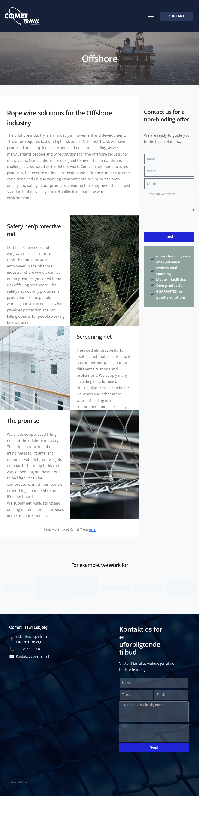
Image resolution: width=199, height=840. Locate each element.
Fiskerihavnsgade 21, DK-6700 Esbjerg (28, 639)
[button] (151, 16)
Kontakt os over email (29, 656)
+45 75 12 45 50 (24, 649)
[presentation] (154, 733)
